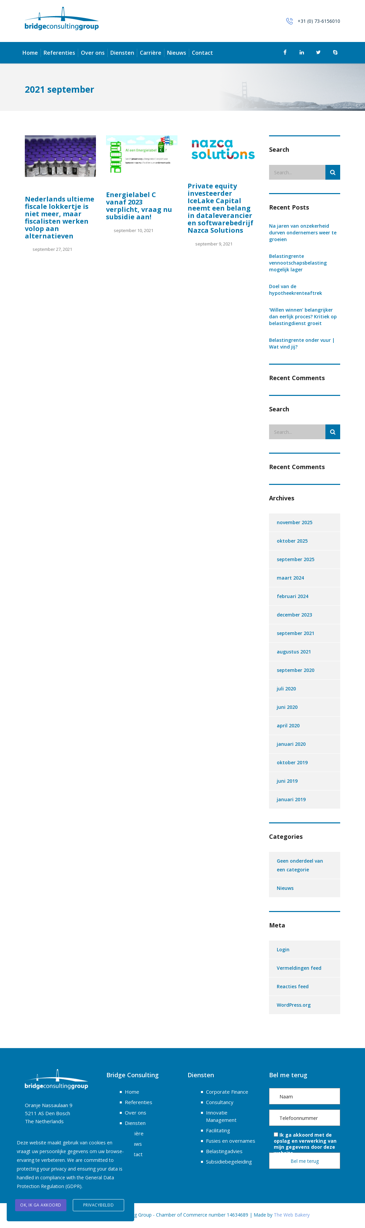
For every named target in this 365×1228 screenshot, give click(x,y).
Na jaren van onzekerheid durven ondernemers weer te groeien (302, 232)
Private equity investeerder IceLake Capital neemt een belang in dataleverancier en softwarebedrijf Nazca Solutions (220, 208)
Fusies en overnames (230, 1140)
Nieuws (176, 52)
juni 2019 (287, 781)
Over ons (93, 52)
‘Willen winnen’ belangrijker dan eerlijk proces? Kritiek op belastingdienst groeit (303, 316)
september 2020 (295, 670)
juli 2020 (286, 688)
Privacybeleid (98, 1205)
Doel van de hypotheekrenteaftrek (295, 289)
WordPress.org (294, 1005)
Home (30, 52)
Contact (202, 52)
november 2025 (294, 522)
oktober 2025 (292, 541)
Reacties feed (293, 986)
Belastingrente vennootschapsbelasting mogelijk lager (298, 263)
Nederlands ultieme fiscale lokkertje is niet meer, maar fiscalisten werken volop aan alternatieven (59, 217)
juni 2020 (287, 707)
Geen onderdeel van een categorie (300, 865)
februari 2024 (292, 596)
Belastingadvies (224, 1151)
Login (283, 949)
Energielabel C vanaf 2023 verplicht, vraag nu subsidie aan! (139, 205)
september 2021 (295, 633)
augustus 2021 (294, 651)
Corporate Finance (227, 1091)
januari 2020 (291, 744)
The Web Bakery (292, 1215)
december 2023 (294, 614)
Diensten (122, 52)
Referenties (59, 52)
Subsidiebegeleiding (229, 1161)
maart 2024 (290, 578)
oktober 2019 (292, 762)
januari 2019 (291, 799)
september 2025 (295, 559)
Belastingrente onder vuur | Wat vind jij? (302, 343)
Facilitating (218, 1130)
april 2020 (288, 725)
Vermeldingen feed (299, 968)
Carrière (150, 52)
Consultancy (219, 1102)
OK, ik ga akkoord (40, 1205)
